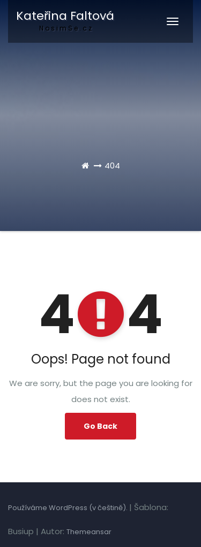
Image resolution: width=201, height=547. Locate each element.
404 (112, 165)
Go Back (100, 426)
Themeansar (88, 532)
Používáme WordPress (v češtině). (68, 508)
